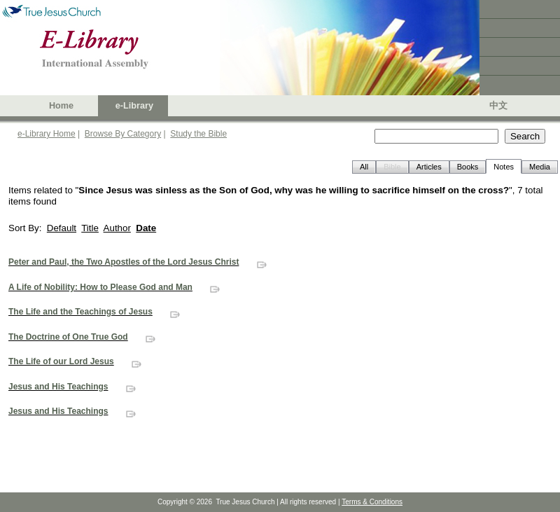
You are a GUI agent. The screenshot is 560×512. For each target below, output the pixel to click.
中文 (498, 106)
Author (117, 228)
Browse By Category (123, 134)
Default (61, 228)
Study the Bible (198, 134)
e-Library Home (47, 134)
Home (61, 106)
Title (90, 228)
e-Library (134, 106)
